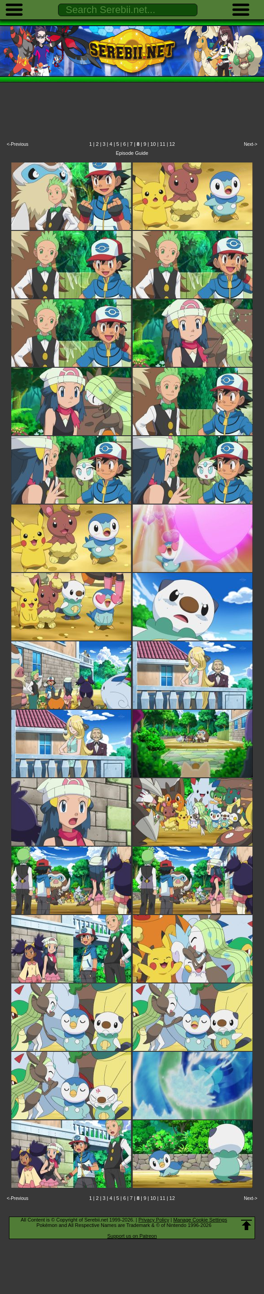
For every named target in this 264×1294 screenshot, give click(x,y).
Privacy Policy (154, 1219)
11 (162, 144)
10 (153, 144)
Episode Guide (132, 153)
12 (172, 144)
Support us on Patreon (132, 1236)
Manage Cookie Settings (200, 1219)
